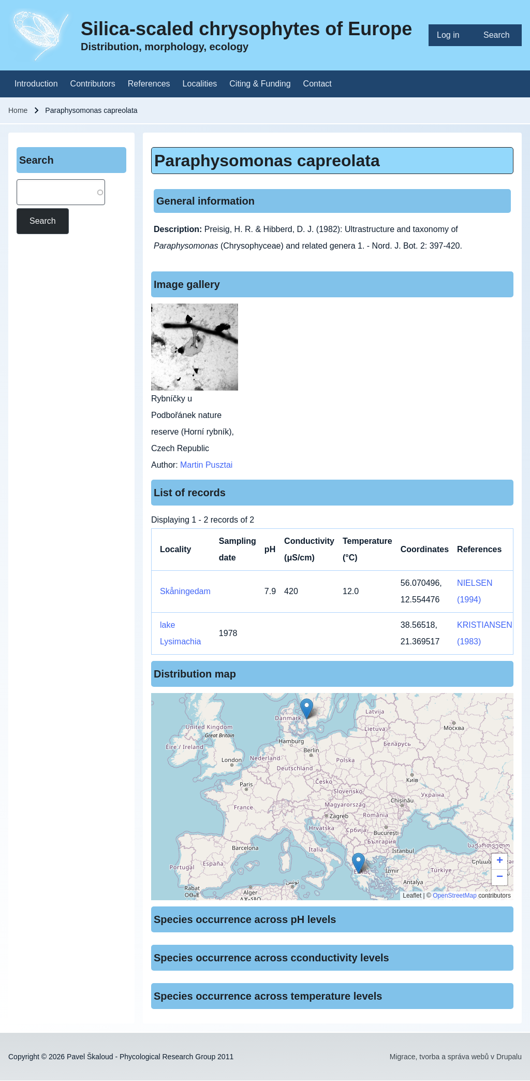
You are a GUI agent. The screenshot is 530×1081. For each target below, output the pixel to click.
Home (17, 110)
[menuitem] (452, 35)
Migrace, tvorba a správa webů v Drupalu (456, 1057)
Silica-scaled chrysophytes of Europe (246, 28)
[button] (306, 708)
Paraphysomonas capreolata (267, 160)
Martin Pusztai (206, 464)
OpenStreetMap (455, 895)
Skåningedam (185, 591)
